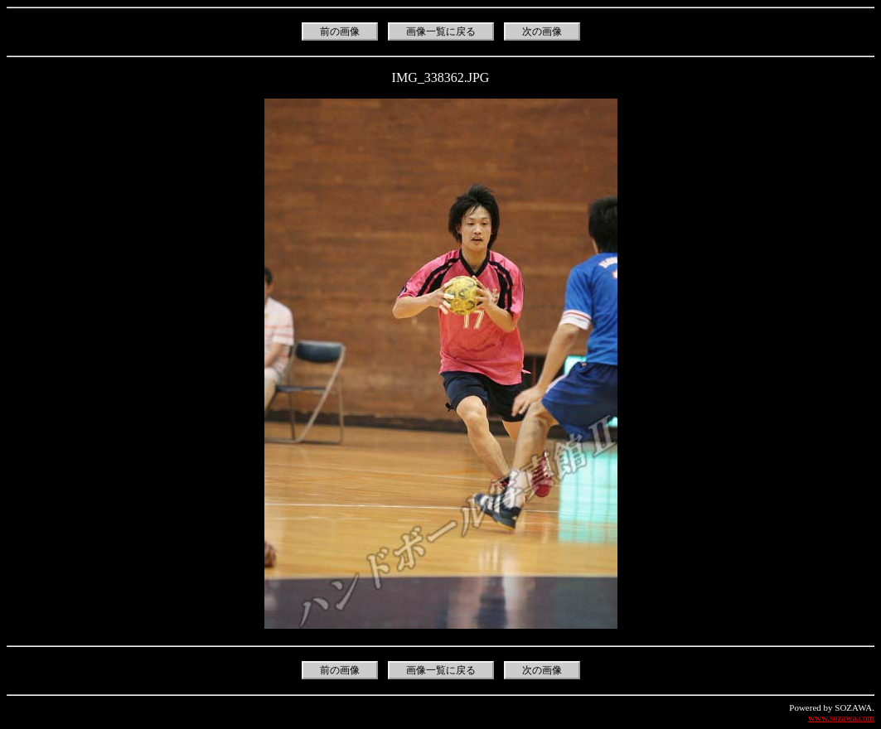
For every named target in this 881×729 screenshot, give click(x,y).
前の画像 (340, 31)
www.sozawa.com (841, 717)
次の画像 (542, 31)
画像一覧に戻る (441, 31)
